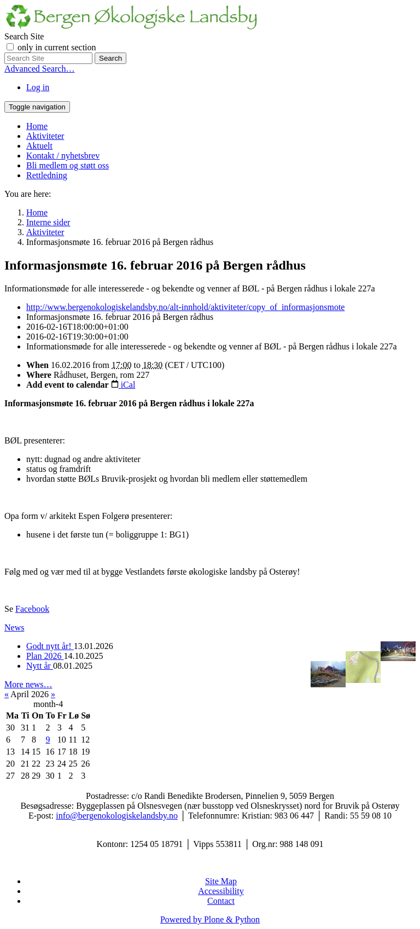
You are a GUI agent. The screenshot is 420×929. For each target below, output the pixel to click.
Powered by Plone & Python (210, 919)
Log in (37, 87)
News (14, 627)
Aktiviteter (45, 136)
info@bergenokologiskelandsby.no (117, 815)
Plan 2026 (44, 656)
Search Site (24, 36)
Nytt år (39, 665)
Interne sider (48, 222)
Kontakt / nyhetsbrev (63, 155)
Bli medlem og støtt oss (67, 165)
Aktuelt (39, 145)
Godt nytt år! (50, 646)
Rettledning (46, 175)
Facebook (32, 609)
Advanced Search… (39, 68)
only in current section (57, 47)
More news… (28, 684)
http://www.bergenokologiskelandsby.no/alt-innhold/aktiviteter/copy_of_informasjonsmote (185, 307)
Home (37, 126)
